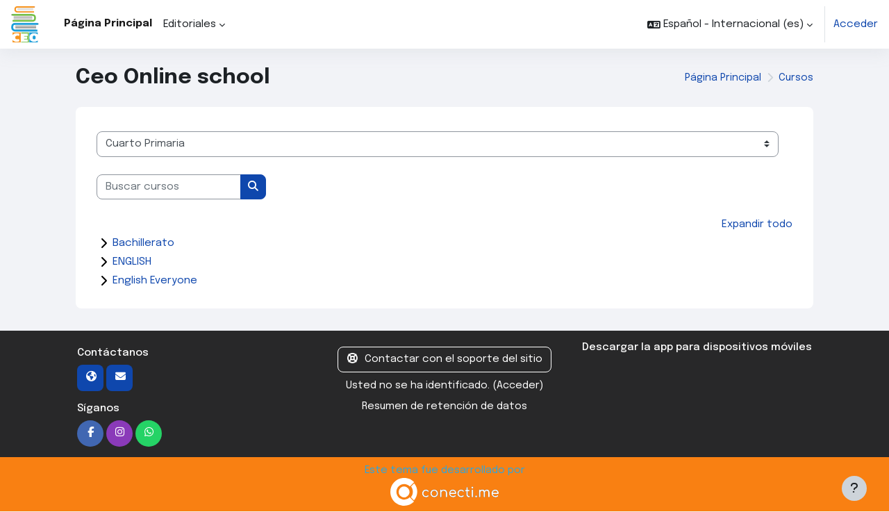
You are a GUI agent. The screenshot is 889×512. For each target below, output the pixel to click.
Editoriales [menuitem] (189, 24)
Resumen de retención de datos (444, 407)
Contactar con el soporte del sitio (445, 359)
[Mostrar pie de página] (854, 488)
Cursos (795, 77)
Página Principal (721, 77)
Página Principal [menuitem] (108, 23)
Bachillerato (143, 243)
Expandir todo (757, 224)
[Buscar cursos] (169, 187)
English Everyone (155, 281)
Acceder (855, 24)
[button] (730, 24)
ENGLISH (132, 262)
